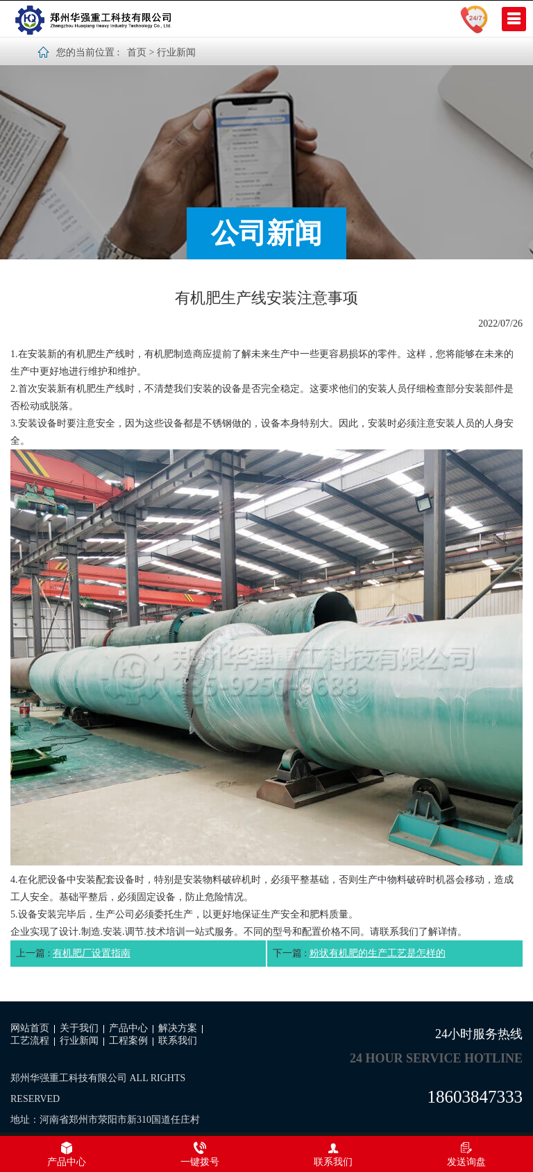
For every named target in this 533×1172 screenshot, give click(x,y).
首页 (136, 52)
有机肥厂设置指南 (91, 953)
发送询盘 (466, 1154)
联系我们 (177, 1040)
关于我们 (79, 1028)
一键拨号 (199, 1154)
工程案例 (128, 1040)
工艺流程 (29, 1040)
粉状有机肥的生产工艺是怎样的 (378, 953)
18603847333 (475, 1096)
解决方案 (177, 1028)
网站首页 (29, 1028)
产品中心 (128, 1028)
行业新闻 (176, 52)
